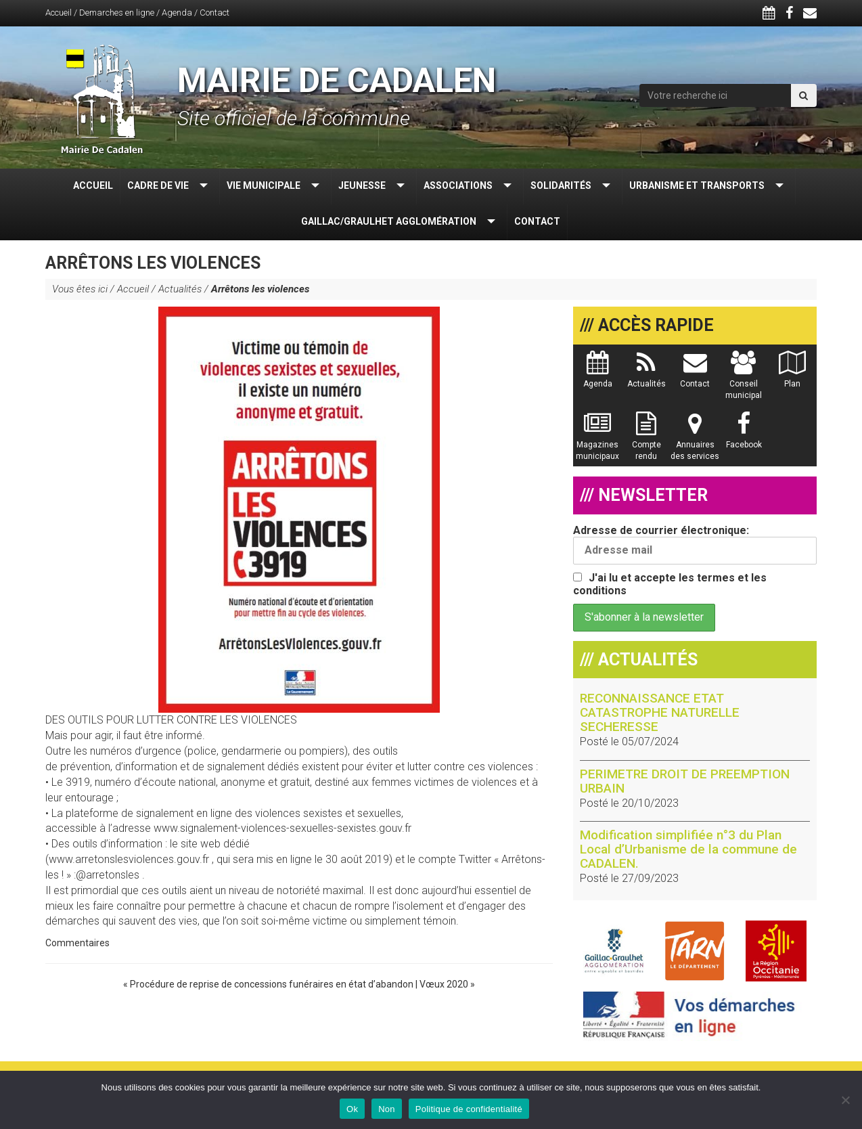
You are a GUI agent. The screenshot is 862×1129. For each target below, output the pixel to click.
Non (386, 1109)
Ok (352, 1109)
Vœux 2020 (443, 984)
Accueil (58, 12)
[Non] (845, 1100)
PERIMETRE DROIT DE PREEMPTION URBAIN (685, 781)
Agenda (177, 12)
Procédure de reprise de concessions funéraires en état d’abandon (271, 984)
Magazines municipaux (597, 442)
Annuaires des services (695, 442)
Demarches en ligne (116, 12)
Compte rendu (646, 442)
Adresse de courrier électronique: (695, 544)
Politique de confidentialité (468, 1109)
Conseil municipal (743, 381)
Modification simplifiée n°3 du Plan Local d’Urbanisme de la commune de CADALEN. (688, 849)
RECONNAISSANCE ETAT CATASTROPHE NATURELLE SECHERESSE (660, 712)
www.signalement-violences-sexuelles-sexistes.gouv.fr (282, 828)
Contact (214, 12)
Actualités (180, 289)
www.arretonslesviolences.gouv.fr (129, 859)
